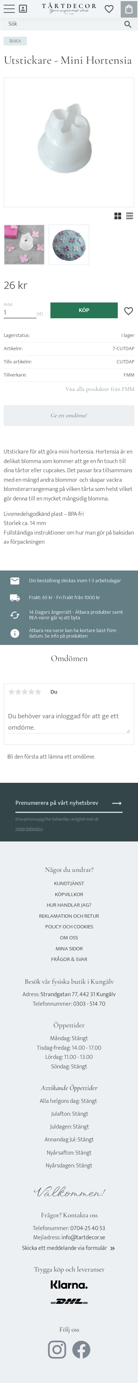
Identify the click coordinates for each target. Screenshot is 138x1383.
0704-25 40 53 (87, 1228)
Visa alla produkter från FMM (100, 389)
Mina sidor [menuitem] (23, 8)
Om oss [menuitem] (69, 937)
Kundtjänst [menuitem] (69, 883)
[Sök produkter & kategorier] (62, 24)
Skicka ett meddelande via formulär (69, 1248)
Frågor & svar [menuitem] (69, 959)
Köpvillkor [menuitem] (69, 894)
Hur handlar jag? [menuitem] (69, 905)
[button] (9, 12)
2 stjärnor (18, 692)
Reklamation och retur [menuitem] (69, 916)
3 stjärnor (24, 692)
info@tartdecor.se (83, 1238)
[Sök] (128, 24)
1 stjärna (11, 692)
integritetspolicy (29, 828)
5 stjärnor (38, 692)
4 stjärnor (31, 692)
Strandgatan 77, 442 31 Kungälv (78, 994)
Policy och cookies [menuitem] (69, 926)
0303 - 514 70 (89, 1004)
